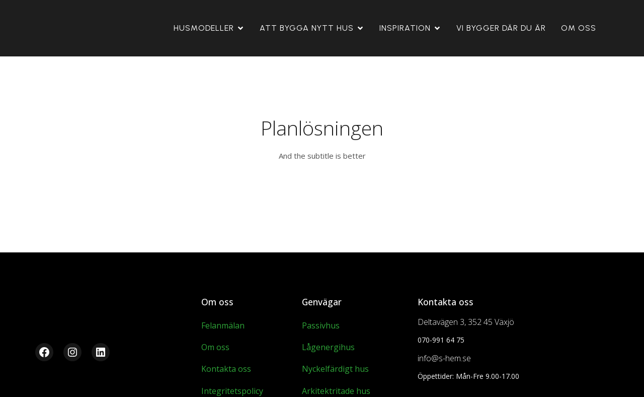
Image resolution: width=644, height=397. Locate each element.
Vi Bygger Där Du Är (501, 28)
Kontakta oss (226, 368)
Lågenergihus (328, 347)
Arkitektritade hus (336, 390)
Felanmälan (223, 325)
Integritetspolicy (232, 390)
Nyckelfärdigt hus (335, 368)
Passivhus (321, 325)
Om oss (578, 28)
